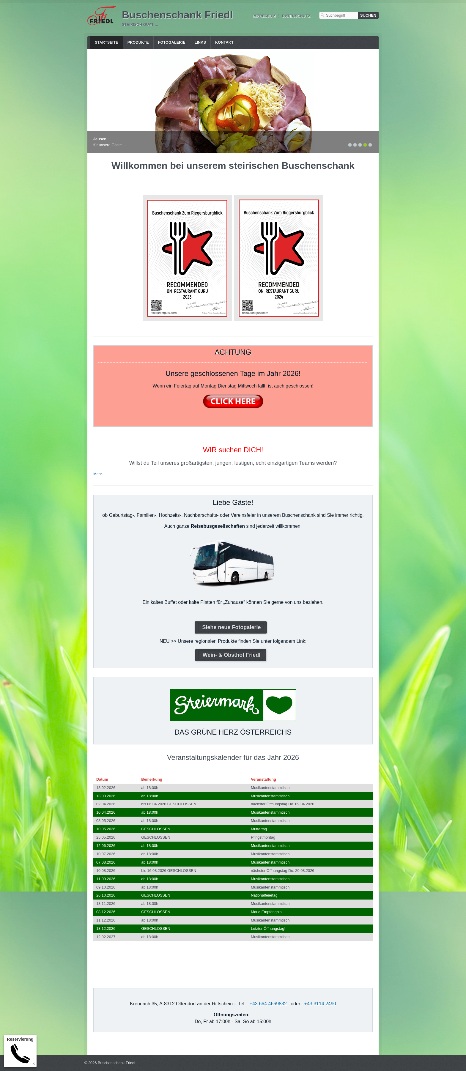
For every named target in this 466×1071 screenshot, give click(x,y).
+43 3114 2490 (320, 1003)
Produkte (138, 42)
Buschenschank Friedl (177, 15)
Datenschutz (296, 16)
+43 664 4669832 (268, 1003)
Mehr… (99, 474)
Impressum (263, 16)
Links (200, 42)
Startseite (106, 42)
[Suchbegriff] (338, 15)
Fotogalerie (171, 42)
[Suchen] (368, 15)
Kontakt (224, 42)
